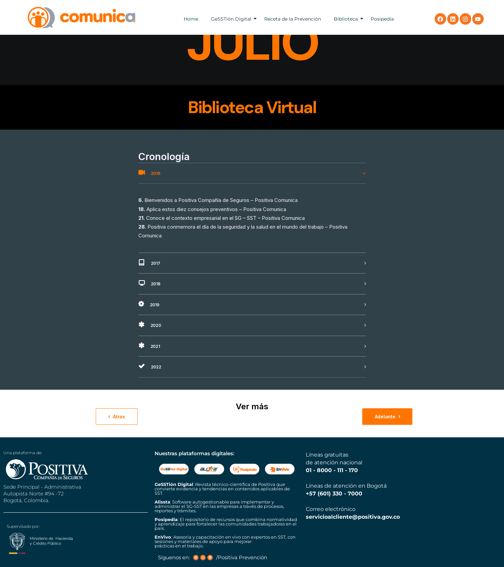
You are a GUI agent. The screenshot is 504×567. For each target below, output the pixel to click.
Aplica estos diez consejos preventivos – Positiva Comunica (216, 209)
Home (191, 19)
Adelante (387, 416)
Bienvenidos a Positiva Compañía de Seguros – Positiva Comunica (221, 200)
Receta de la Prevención (292, 19)
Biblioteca (346, 19)
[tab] (252, 173)
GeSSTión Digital (231, 19)
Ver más (252, 406)
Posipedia (382, 19)
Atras (116, 416)
